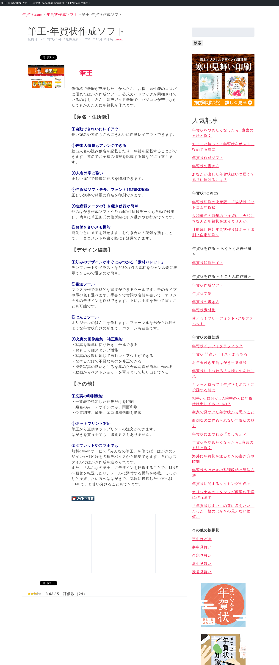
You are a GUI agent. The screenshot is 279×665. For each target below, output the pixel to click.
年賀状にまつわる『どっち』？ (219, 434)
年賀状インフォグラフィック (217, 346)
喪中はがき (202, 539)
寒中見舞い (202, 547)
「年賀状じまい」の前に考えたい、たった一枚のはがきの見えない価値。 (223, 511)
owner (118, 39)
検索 (197, 43)
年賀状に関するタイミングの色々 (221, 483)
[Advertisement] (59, 542)
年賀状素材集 (203, 310)
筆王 (86, 73)
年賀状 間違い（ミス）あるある (220, 354)
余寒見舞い (202, 555)
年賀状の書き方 (205, 166)
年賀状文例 (202, 293)
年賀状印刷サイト (207, 262)
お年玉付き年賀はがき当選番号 (219, 362)
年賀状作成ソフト (207, 157)
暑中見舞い (202, 563)
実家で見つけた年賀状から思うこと (223, 412)
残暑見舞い (202, 572)
